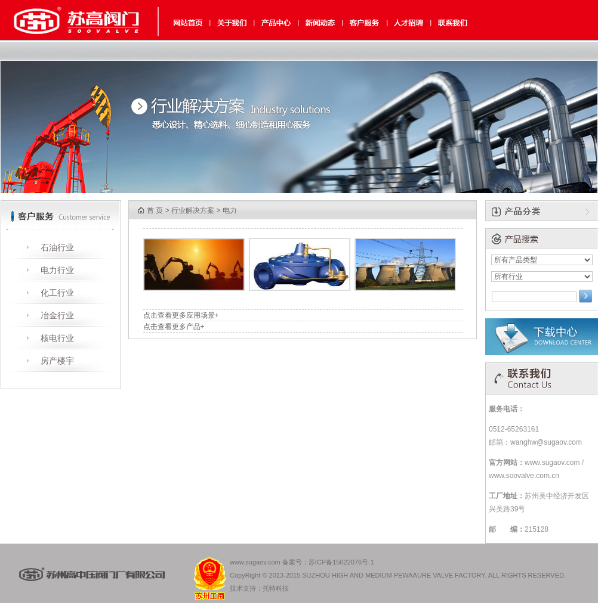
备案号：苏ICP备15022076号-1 (328, 562)
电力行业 (57, 270)
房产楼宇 (57, 360)
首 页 (155, 210)
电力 (230, 210)
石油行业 (57, 247)
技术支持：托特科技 (259, 588)
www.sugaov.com (255, 562)
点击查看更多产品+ (174, 326)
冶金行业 (57, 315)
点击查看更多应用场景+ (181, 315)
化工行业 (57, 292)
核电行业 (57, 338)
